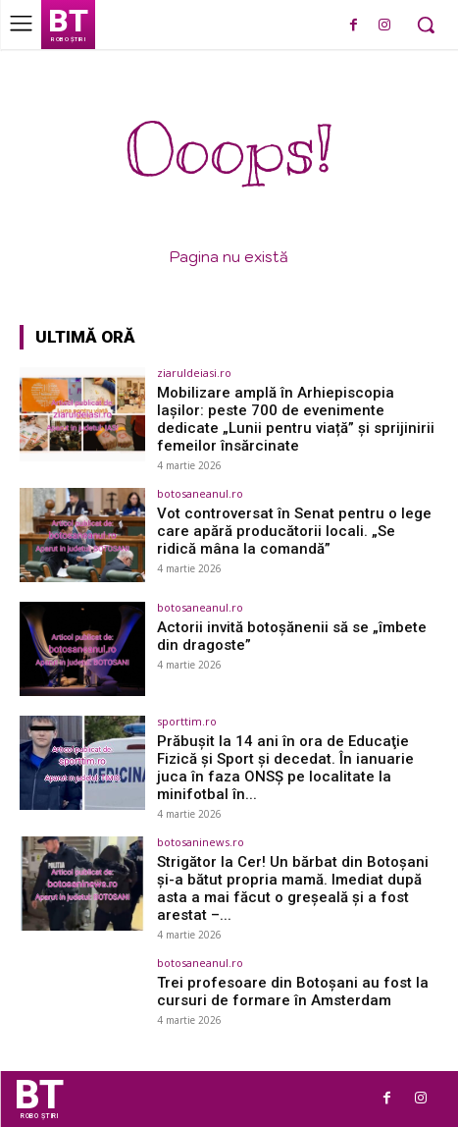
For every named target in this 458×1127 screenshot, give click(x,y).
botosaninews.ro (200, 841)
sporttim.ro (187, 721)
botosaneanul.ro (200, 493)
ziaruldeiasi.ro (194, 372)
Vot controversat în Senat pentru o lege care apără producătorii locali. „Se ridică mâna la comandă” (294, 531)
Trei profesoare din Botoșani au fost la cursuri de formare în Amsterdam (293, 991)
